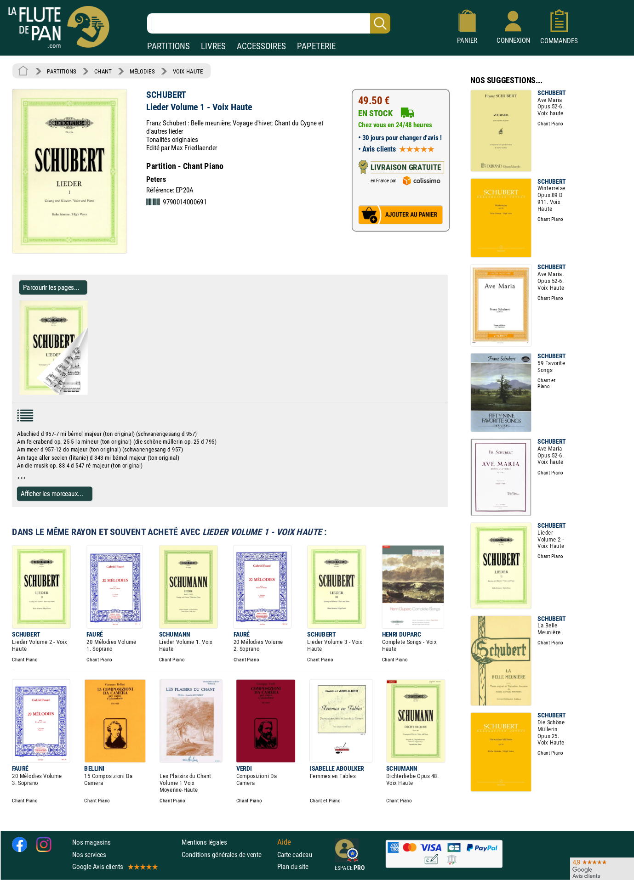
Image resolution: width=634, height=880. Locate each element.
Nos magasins (91, 842)
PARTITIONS (168, 46)
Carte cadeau (294, 854)
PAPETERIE (316, 46)
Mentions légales (204, 842)
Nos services (89, 854)
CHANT (103, 71)
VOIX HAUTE (188, 71)
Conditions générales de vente (227, 854)
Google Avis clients (114, 866)
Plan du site (292, 866)
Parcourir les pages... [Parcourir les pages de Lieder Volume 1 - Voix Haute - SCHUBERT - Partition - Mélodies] (51, 287)
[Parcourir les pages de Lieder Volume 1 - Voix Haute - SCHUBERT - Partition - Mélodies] (91, 392)
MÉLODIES (142, 71)
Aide (284, 842)
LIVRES (213, 46)
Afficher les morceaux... (52, 493)
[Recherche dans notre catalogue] (268, 23)
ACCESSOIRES (261, 46)
